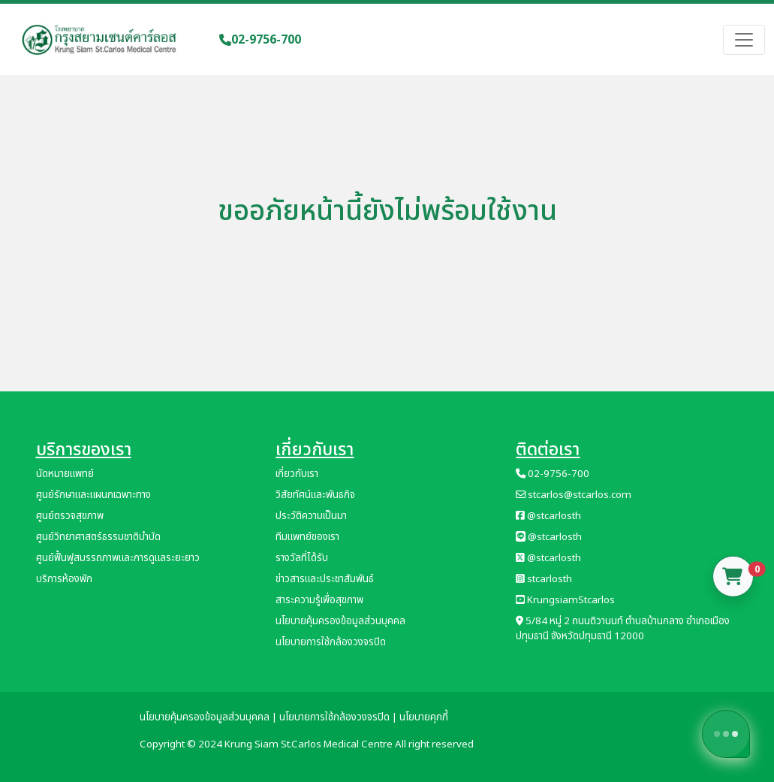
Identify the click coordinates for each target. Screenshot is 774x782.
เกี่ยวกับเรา (297, 474)
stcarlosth (544, 579)
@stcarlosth (548, 516)
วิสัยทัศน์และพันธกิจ (315, 495)
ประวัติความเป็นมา (311, 516)
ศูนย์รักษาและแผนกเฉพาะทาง (93, 495)
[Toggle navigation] (744, 40)
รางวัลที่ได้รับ (302, 558)
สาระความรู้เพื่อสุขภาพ (319, 600)
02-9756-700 (260, 40)
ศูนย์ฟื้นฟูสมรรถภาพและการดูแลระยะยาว (118, 558)
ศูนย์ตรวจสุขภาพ (70, 516)
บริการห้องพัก (64, 579)
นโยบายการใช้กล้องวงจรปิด (331, 642)
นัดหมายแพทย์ (65, 474)
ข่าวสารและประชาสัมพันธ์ (325, 579)
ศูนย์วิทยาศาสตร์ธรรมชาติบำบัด (98, 537)
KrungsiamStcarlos (565, 600)
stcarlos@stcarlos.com (573, 495)
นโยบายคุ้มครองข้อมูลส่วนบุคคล (340, 621)
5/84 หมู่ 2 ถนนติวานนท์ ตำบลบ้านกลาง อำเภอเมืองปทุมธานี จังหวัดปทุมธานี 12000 (623, 629)
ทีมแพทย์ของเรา (307, 537)
